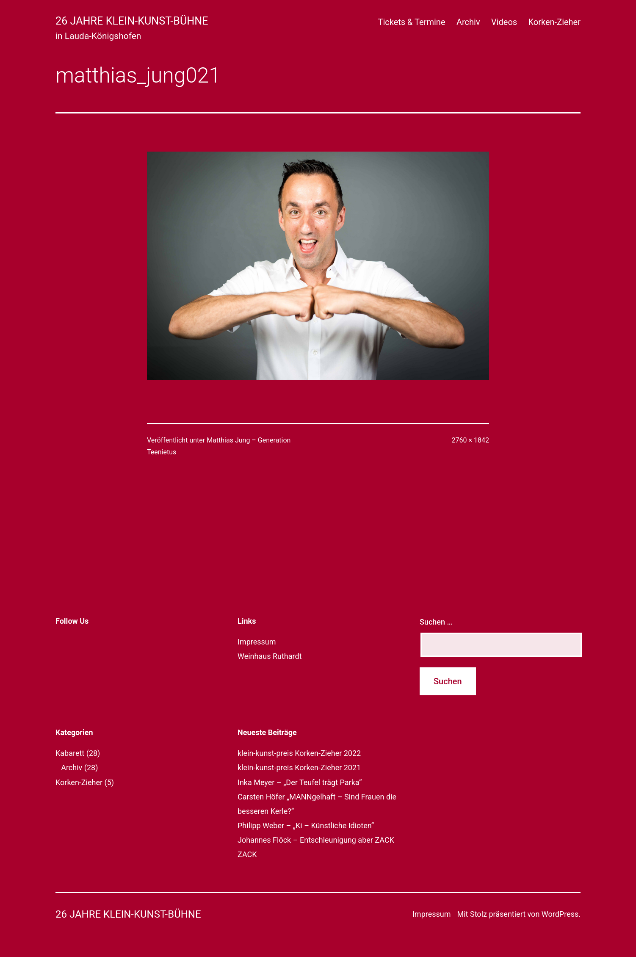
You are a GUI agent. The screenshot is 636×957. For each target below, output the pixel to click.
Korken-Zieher (554, 22)
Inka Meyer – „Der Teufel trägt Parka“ (300, 782)
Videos (504, 22)
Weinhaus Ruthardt (270, 656)
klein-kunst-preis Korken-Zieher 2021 (299, 767)
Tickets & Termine (411, 22)
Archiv (468, 22)
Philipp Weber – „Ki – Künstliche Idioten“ (306, 825)
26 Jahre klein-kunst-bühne (131, 21)
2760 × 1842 (470, 440)
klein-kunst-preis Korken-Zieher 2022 (299, 753)
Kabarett (69, 753)
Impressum (257, 641)
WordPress (560, 914)
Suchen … (436, 621)
